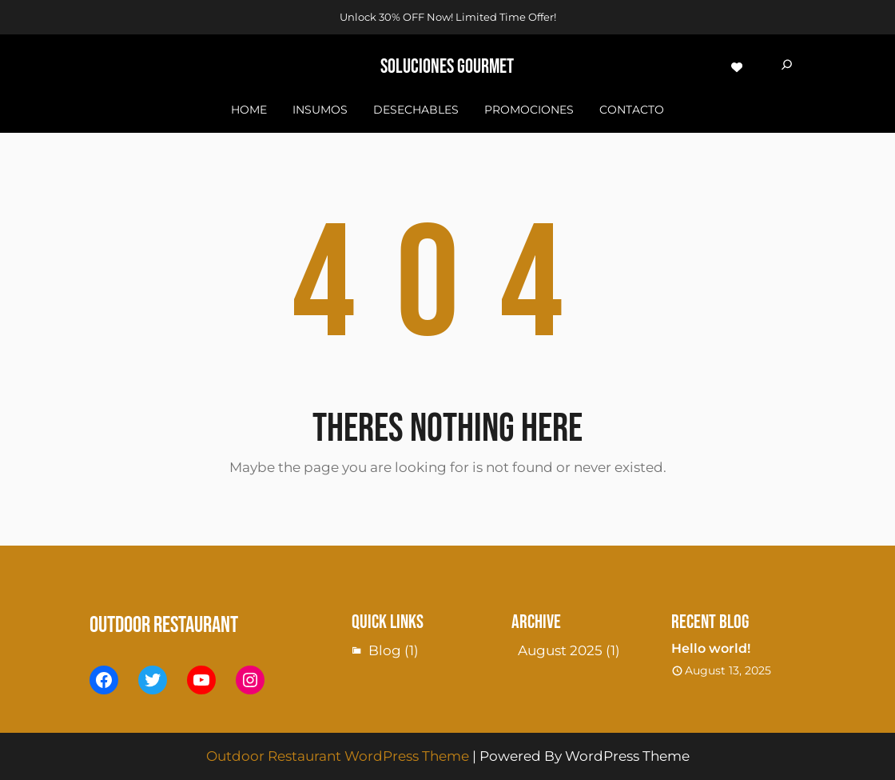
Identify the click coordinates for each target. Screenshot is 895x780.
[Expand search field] (787, 67)
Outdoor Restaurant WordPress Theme (337, 756)
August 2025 (560, 650)
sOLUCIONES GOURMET (447, 66)
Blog (384, 650)
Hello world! (710, 648)
